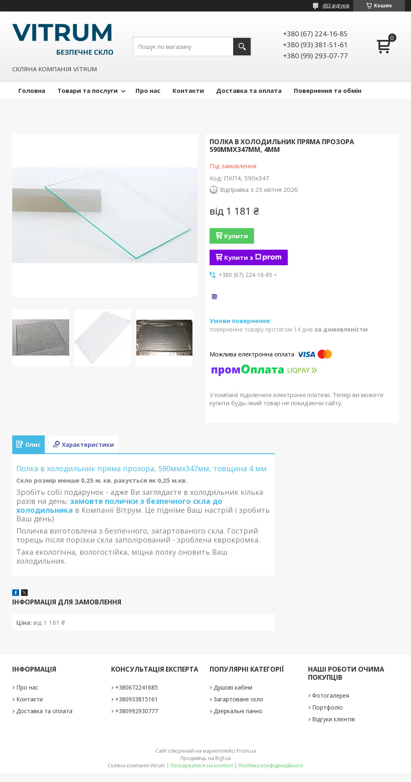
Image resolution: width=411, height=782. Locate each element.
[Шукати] (242, 46)
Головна (31, 90)
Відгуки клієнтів (333, 719)
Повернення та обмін (327, 90)
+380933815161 (136, 699)
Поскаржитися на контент (202, 765)
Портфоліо (327, 707)
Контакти (188, 90)
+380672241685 (136, 687)
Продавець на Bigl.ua (205, 758)
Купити (236, 236)
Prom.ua (246, 750)
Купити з (253, 257)
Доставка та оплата (249, 90)
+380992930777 (136, 711)
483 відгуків (335, 5)
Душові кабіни (233, 687)
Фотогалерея (330, 695)
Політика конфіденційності (270, 765)
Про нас (148, 90)
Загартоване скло (238, 699)
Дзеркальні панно (238, 711)
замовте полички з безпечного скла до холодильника (119, 505)
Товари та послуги (87, 90)
